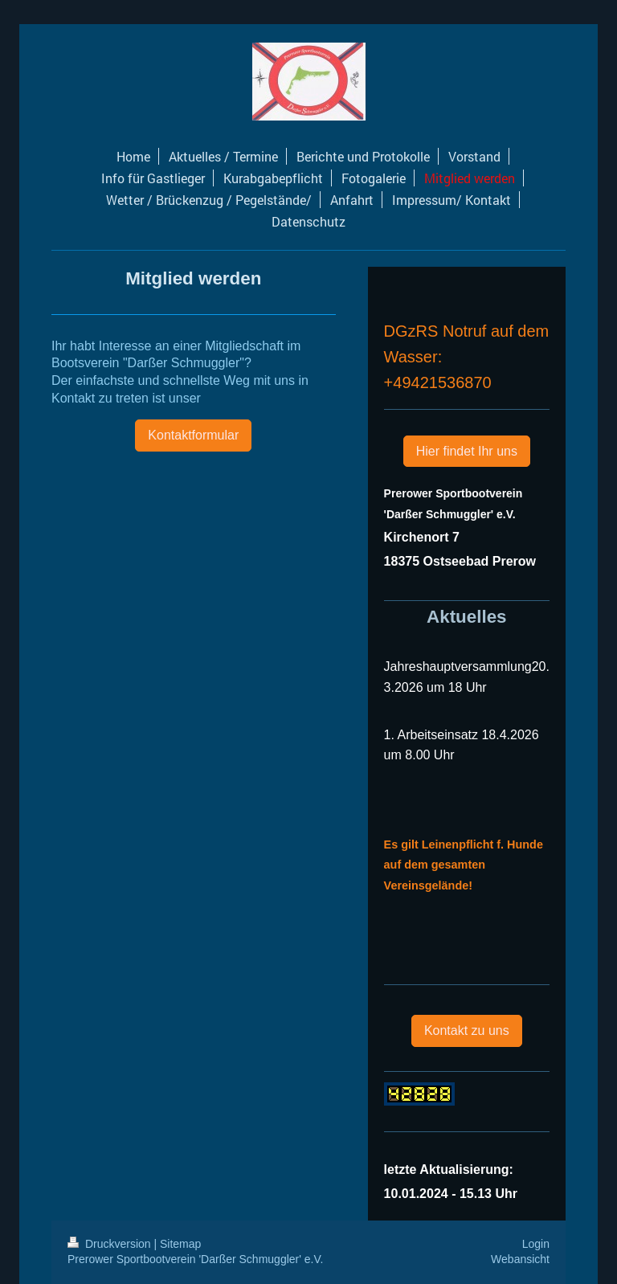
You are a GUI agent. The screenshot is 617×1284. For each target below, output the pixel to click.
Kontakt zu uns (466, 1030)
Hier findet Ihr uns (466, 451)
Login (536, 1243)
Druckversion (110, 1243)
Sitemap (180, 1243)
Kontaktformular (193, 435)
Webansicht (520, 1259)
